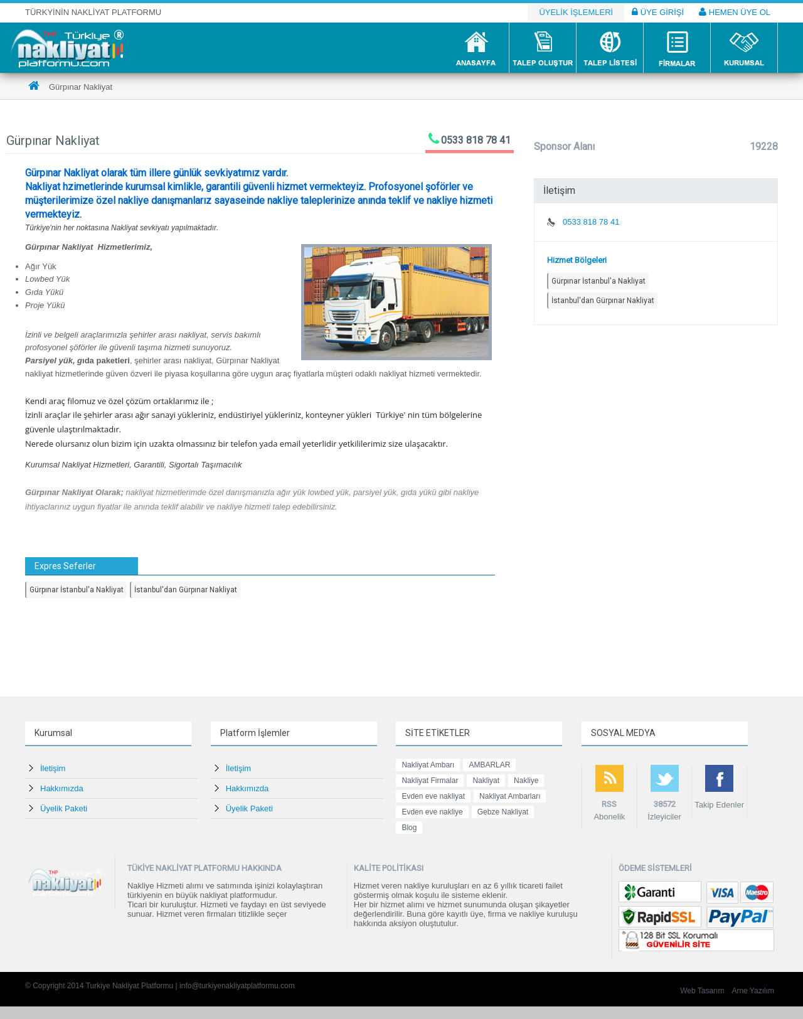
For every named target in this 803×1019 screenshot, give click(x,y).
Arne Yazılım (752, 990)
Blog (409, 827)
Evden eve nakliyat (433, 796)
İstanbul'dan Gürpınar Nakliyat (185, 589)
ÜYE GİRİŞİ (658, 12)
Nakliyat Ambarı (428, 764)
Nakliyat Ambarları (509, 796)
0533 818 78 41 (476, 140)
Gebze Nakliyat (502, 812)
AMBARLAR (489, 764)
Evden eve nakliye (432, 812)
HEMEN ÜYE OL (734, 12)
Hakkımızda (61, 788)
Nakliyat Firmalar (430, 780)
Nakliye (526, 780)
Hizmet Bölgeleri (577, 260)
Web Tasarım (702, 990)
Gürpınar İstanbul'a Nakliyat (76, 589)
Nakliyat (485, 780)
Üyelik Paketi (63, 808)
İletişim (52, 768)
